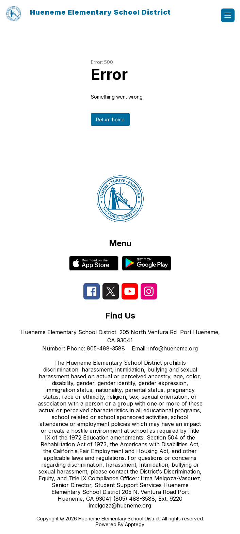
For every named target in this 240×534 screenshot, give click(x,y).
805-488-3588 (106, 348)
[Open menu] (228, 15)
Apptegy (134, 524)
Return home (110, 119)
